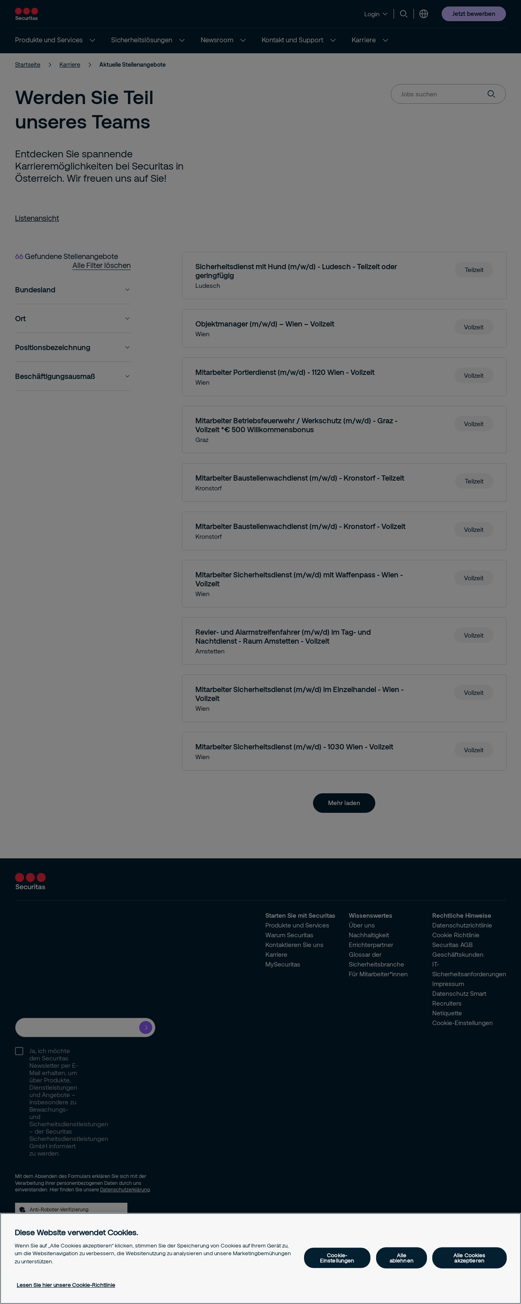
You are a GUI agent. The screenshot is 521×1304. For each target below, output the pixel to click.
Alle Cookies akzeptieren (469, 1257)
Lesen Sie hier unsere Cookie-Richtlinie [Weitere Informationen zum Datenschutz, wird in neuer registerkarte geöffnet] (66, 1285)
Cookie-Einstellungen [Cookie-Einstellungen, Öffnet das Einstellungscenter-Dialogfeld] (337, 1257)
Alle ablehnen (402, 1257)
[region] (260, 1258)
